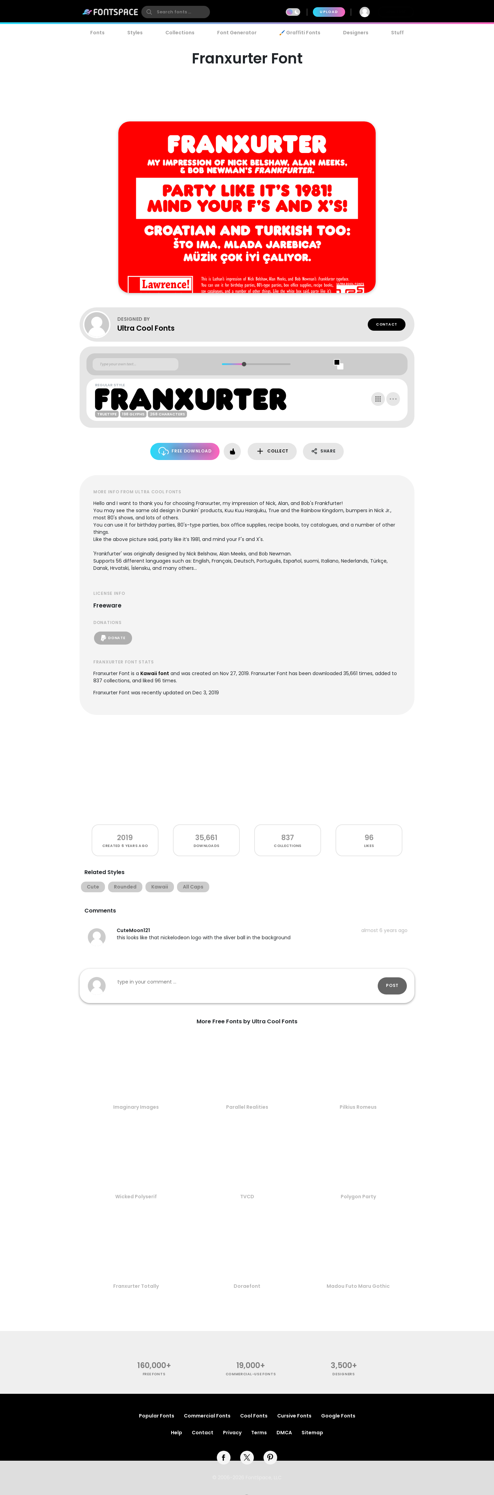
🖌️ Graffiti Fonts (299, 32)
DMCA (284, 1432)
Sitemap (312, 1432)
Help (176, 1432)
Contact (386, 324)
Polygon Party (358, 1196)
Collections (180, 32)
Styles (135, 32)
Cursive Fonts (294, 1415)
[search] (175, 12)
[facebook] (224, 1457)
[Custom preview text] (135, 364)
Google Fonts (338, 1415)
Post (392, 985)
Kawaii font (154, 673)
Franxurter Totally (136, 1286)
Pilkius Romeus (358, 1107)
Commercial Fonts (207, 1415)
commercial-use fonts (251, 1374)
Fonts (97, 32)
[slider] (244, 364)
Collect (272, 451)
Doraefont (247, 1286)
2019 (125, 838)
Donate (113, 638)
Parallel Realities (247, 1107)
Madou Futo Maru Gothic (358, 1286)
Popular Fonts (156, 1415)
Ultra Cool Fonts (146, 328)
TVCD (247, 1196)
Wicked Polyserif (136, 1196)
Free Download (185, 451)
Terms (259, 1432)
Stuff (397, 32)
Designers (355, 32)
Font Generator (237, 32)
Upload (329, 11)
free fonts (154, 1374)
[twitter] (247, 1457)
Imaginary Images (136, 1107)
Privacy (232, 1432)
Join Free (396, 11)
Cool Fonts (254, 1415)
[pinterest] (270, 1457)
